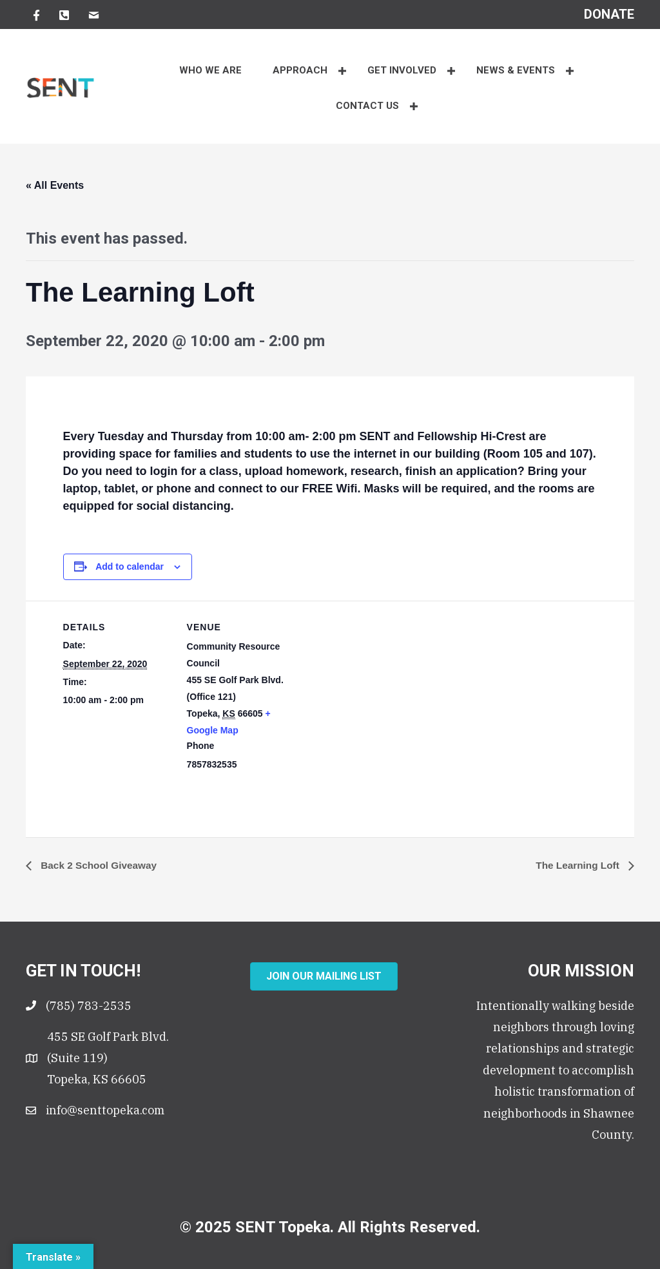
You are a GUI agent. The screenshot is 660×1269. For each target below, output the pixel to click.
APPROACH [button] (300, 70)
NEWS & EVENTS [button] (515, 70)
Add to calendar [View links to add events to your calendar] (129, 566)
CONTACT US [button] (367, 105)
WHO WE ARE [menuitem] (210, 70)
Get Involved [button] (401, 70)
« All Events (55, 185)
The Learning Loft (577, 865)
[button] (342, 71)
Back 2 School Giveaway (100, 865)
